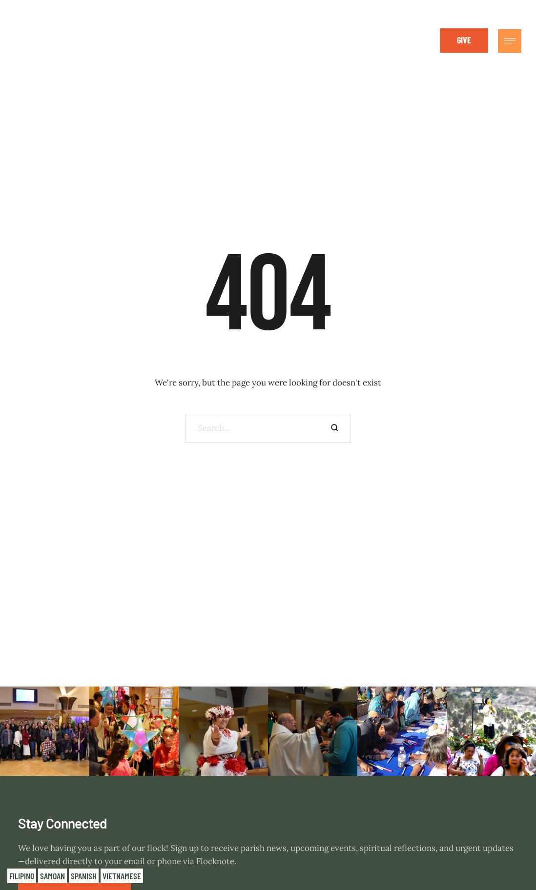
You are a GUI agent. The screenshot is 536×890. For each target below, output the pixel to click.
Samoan (52, 875)
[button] (464, 40)
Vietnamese (122, 875)
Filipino (21, 875)
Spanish (84, 875)
